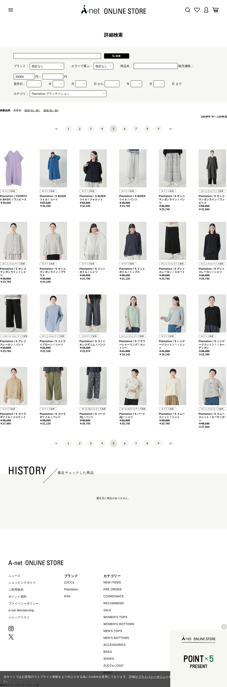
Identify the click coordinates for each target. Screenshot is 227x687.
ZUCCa (69, 582)
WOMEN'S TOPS (115, 617)
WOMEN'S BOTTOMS (118, 624)
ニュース (14, 575)
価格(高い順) (50, 110)
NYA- (67, 596)
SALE (107, 610)
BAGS (107, 651)
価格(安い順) (32, 110)
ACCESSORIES (114, 644)
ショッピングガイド (22, 582)
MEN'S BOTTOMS (116, 638)
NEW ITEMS (112, 582)
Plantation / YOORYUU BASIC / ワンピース (13, 199)
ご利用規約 (16, 589)
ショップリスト (19, 617)
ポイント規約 (17, 596)
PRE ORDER (112, 589)
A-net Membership (21, 610)
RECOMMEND (113, 603)
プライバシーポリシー (23, 603)
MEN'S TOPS (112, 631)
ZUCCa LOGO (113, 665)
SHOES (108, 658)
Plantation (71, 589)
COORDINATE (113, 596)
